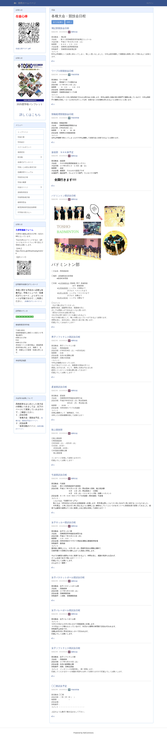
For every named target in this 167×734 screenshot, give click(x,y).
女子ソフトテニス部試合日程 (65, 648)
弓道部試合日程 (59, 475)
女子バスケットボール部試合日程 (68, 577)
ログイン (150, 3)
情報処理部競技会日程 (62, 114)
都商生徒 (73, 32)
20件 (69, 22)
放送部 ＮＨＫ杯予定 (62, 152)
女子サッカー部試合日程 (63, 522)
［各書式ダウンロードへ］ (33, 301)
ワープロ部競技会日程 (62, 71)
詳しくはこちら (30, 114)
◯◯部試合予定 (59, 686)
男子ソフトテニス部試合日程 (65, 337)
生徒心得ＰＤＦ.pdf (23, 49)
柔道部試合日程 (59, 387)
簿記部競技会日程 (60, 28)
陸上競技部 (56, 430)
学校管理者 (73, 74)
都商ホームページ (27, 3)
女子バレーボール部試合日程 (65, 610)
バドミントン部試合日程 (63, 195)
